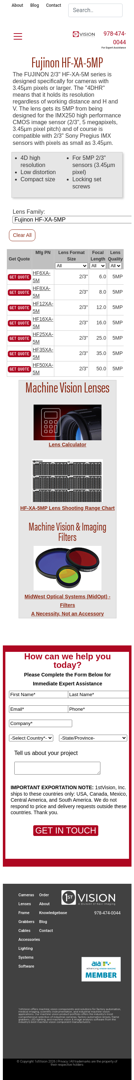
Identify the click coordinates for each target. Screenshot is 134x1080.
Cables (25, 930)
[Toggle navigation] (13, 35)
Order (44, 895)
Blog (34, 5)
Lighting (26, 948)
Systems (26, 957)
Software (26, 966)
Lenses (25, 904)
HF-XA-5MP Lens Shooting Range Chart (67, 508)
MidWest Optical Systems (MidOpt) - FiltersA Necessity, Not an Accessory (67, 605)
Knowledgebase (53, 913)
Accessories (29, 939)
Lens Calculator (67, 444)
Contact (53, 5)
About (17, 5)
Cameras (26, 895)
